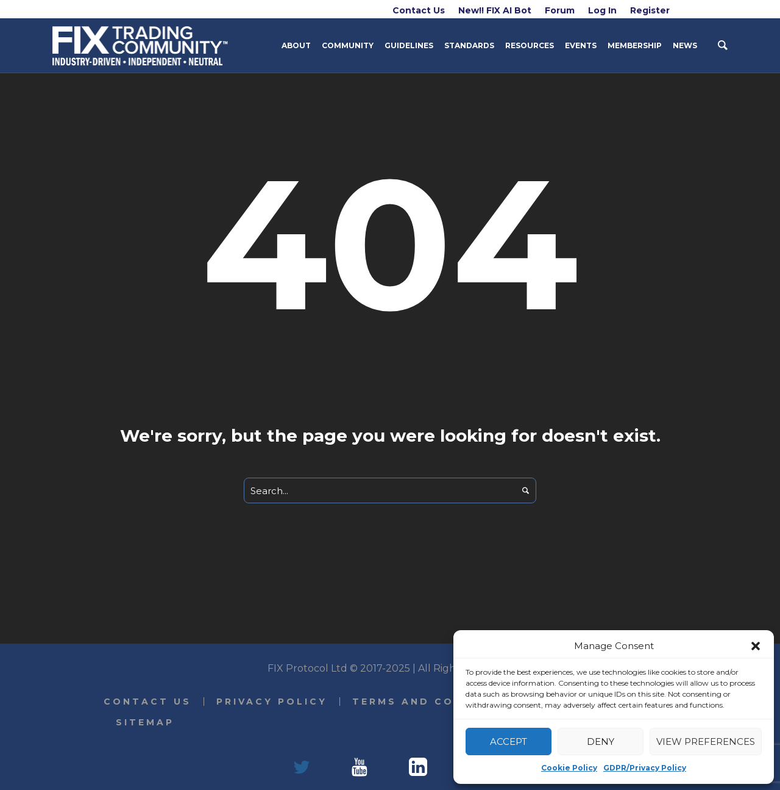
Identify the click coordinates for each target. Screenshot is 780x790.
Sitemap (145, 722)
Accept (508, 741)
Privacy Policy (271, 701)
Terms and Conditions (436, 701)
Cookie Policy (569, 767)
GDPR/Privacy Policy (644, 767)
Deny (600, 741)
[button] (756, 646)
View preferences (705, 741)
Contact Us (147, 701)
